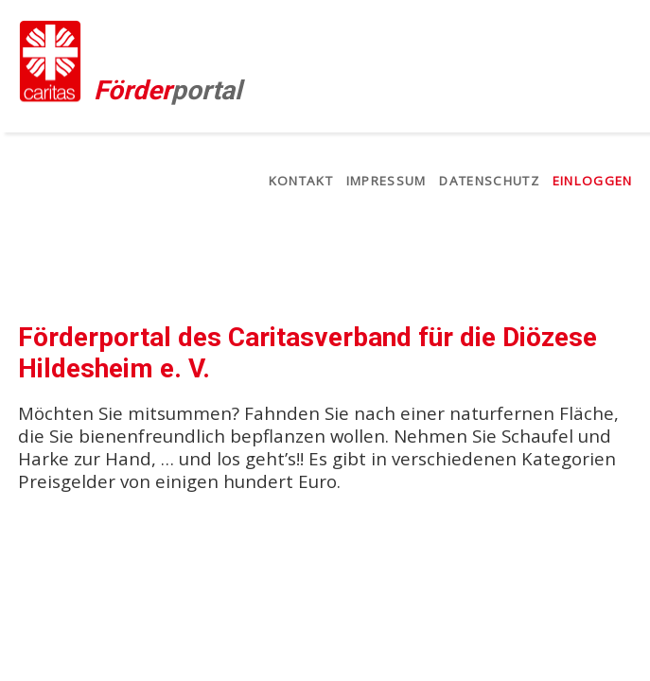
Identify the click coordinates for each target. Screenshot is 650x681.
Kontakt (301, 180)
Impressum (386, 180)
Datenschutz (489, 180)
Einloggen (593, 180)
